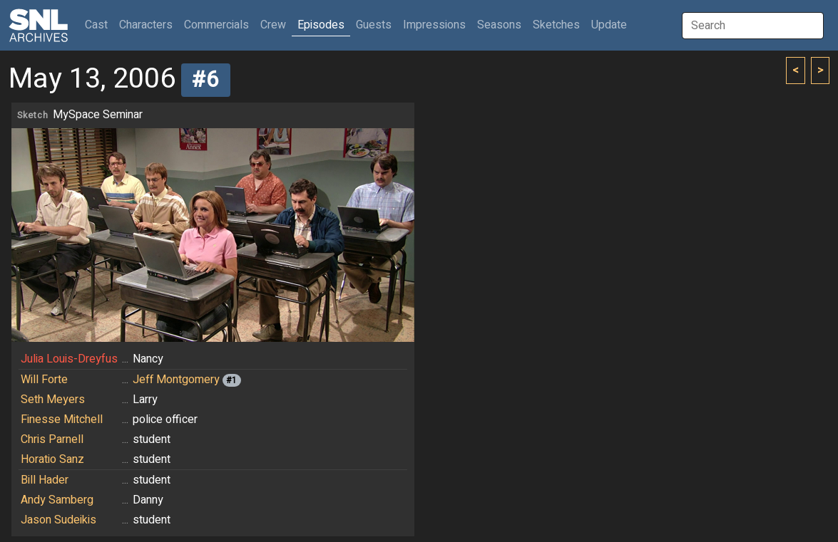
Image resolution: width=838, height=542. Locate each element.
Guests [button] (374, 24)
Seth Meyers (53, 399)
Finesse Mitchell (62, 419)
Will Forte (44, 379)
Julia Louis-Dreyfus (69, 359)
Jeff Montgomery (176, 379)
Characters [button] (146, 24)
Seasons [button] (499, 24)
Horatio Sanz (52, 459)
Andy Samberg (57, 500)
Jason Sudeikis (58, 519)
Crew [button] (273, 24)
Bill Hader (44, 480)
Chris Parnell (52, 439)
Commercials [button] (216, 24)
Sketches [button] (556, 24)
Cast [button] (99, 24)
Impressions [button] (434, 24)
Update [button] (609, 24)
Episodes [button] (320, 24)
